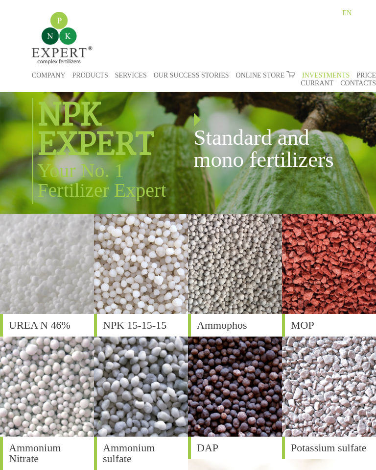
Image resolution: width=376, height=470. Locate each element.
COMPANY (49, 75)
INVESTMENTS (326, 75)
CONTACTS (358, 83)
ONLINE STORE (266, 75)
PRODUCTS (90, 75)
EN (347, 13)
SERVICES (131, 75)
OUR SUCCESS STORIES (191, 75)
